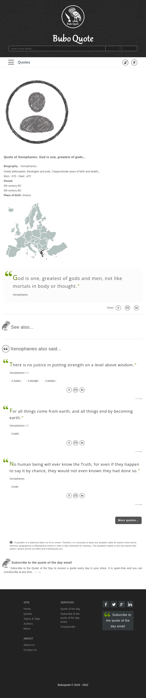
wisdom (51, 381)
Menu (27, 628)
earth (16, 433)
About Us (29, 644)
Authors (28, 623)
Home (27, 608)
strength (34, 381)
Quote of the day (70, 608)
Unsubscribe (67, 626)
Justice (17, 381)
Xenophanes (20, 294)
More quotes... (128, 520)
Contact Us (30, 649)
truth (15, 486)
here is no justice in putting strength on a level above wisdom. (72, 364)
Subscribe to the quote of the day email (117, 620)
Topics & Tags (32, 618)
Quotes (24, 62)
